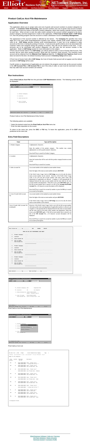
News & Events (53, 8)
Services (24, 8)
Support (65, 8)
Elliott (6, 8)
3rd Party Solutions (38, 8)
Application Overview (18, 23)
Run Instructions (16, 75)
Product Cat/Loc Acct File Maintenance (27, 18)
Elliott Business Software (38, 436)
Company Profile (77, 8)
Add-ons (15, 8)
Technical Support (39, 440)
